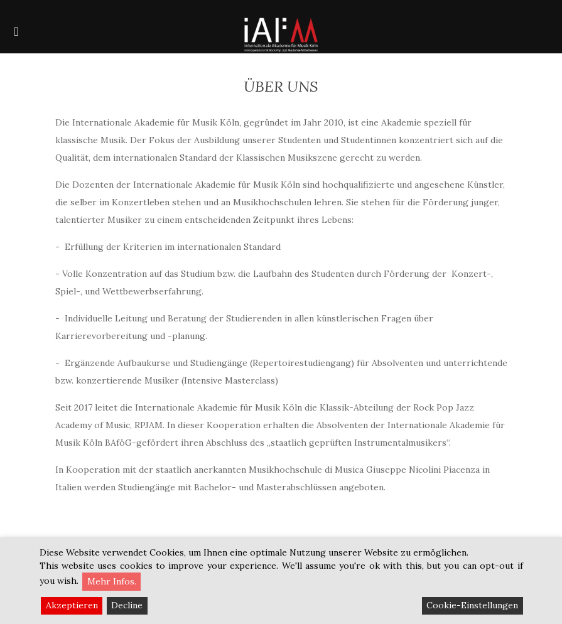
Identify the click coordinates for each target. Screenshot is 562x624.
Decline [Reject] (127, 605)
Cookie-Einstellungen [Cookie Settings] (472, 605)
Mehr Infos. (111, 581)
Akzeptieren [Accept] (72, 605)
